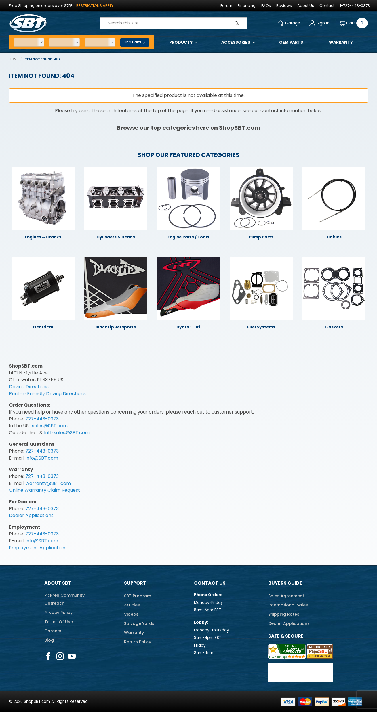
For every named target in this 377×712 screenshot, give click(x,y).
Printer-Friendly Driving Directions (47, 393)
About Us (305, 5)
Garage (289, 23)
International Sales (288, 605)
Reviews (284, 5)
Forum (226, 5)
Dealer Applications (31, 515)
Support (135, 583)
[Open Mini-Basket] (352, 23)
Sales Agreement (286, 596)
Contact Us (210, 583)
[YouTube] (72, 656)
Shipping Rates (283, 614)
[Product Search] (163, 23)
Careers (52, 631)
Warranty (134, 633)
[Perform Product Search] (237, 23)
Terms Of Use (58, 622)
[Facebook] (48, 656)
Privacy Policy (58, 612)
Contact (326, 5)
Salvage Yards (139, 623)
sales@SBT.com (50, 425)
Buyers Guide (285, 583)
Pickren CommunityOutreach (64, 599)
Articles (132, 605)
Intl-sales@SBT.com (67, 432)
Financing (247, 5)
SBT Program (137, 596)
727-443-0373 (42, 419)
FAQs (266, 5)
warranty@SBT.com (48, 483)
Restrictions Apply (94, 5)
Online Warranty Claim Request (44, 490)
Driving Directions (29, 386)
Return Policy (137, 642)
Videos (131, 614)
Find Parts (135, 42)
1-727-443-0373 (355, 5)
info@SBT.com (42, 458)
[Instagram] (60, 656)
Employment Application (37, 547)
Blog (49, 640)
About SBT (57, 583)
